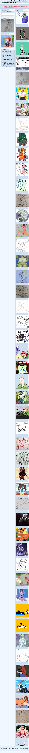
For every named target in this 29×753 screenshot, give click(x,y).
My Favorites (3, 2)
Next (10, 11)
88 (18, 743)
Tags (27, 0)
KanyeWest (4, 51)
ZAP (2, 57)
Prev (5, 11)
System (23, 0)
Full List (7, 66)
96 (24, 744)
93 (18, 744)
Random (22, 742)
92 (26, 743)
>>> (12, 51)
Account (9, 0)
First (17, 742)
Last (23, 745)
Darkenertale (4, 52)
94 (20, 744)
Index (8, 11)
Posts (12, 0)
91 (24, 743)
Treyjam (3, 55)
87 (16, 743)
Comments (16, 0)
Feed (14, 2)
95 (22, 744)
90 (22, 743)
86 (26, 742)
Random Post (9, 2)
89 (20, 743)
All (15, 2)
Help (20, 0)
